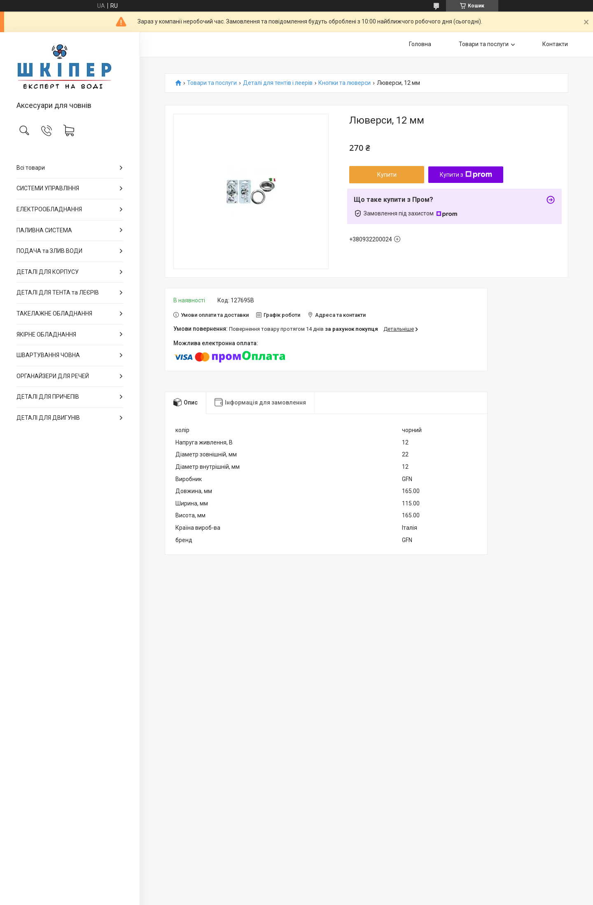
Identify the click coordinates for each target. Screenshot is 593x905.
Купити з (466, 174)
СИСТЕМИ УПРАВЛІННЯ (47, 188)
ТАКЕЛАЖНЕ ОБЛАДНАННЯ (54, 313)
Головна (420, 44)
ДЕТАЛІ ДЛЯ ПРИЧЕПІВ (47, 396)
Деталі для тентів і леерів (278, 83)
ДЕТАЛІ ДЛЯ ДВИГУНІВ (48, 417)
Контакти (555, 44)
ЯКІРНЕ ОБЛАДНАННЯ (46, 334)
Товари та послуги (484, 44)
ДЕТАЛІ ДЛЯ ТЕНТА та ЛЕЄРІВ (57, 292)
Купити (387, 174)
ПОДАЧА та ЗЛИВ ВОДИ (49, 251)
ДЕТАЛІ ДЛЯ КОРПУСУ (47, 272)
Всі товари (30, 167)
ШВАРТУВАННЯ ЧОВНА (48, 355)
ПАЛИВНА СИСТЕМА (44, 230)
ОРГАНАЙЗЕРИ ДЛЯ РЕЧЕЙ (52, 376)
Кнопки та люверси (344, 83)
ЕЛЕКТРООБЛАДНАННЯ (49, 209)
